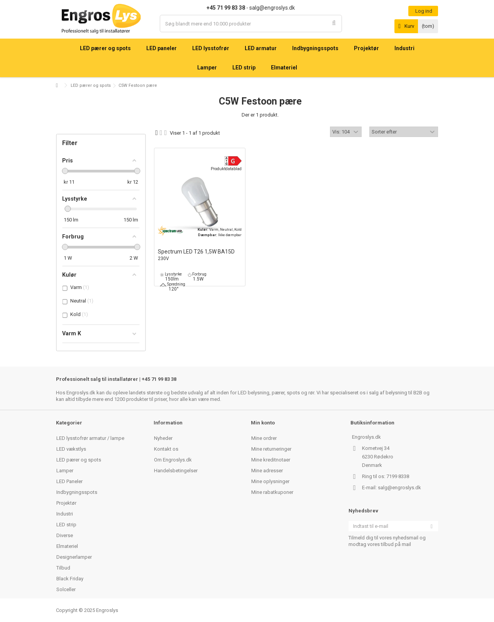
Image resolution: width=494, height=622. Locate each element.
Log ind (423, 11)
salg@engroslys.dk (399, 487)
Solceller (66, 589)
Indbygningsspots (76, 492)
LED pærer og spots (91, 85)
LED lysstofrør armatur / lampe (90, 438)
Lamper (64, 470)
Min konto (263, 423)
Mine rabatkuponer (272, 492)
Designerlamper (74, 557)
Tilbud (63, 568)
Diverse (64, 535)
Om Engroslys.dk (173, 460)
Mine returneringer (271, 449)
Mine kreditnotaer (270, 460)
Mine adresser (267, 470)
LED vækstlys (71, 449)
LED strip (66, 524)
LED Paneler (69, 481)
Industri (64, 514)
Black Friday (69, 578)
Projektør (66, 503)
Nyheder (163, 438)
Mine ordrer (264, 438)
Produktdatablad (226, 168)
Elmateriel (67, 546)
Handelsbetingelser (176, 470)
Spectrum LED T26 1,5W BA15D (200, 255)
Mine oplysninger (270, 481)
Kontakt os (166, 449)
